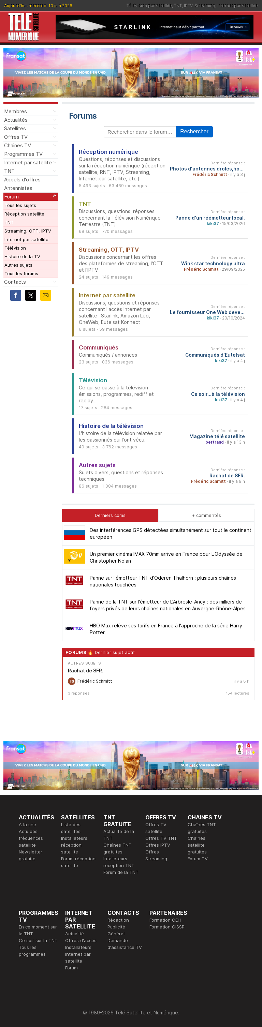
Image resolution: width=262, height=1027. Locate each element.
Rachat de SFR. (227, 475)
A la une (27, 824)
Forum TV (198, 858)
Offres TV (16, 137)
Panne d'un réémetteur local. (210, 218)
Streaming (204, 5)
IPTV (188, 5)
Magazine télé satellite (217, 436)
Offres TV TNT (161, 838)
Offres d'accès (81, 940)
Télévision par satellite (149, 5)
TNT (178, 5)
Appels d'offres (22, 179)
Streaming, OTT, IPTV (27, 231)
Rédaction (118, 920)
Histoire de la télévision (111, 425)
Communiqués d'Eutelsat (215, 355)
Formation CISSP (167, 926)
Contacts (15, 282)
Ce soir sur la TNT (38, 940)
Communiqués (98, 347)
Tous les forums (21, 273)
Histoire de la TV (22, 256)
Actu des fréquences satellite (31, 838)
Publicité (116, 926)
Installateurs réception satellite (74, 844)
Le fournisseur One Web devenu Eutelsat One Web (207, 312)
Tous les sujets (20, 205)
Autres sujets (18, 265)
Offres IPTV (157, 845)
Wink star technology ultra (213, 263)
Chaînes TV (17, 145)
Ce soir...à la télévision (218, 394)
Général (116, 933)
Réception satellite (24, 214)
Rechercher (194, 131)
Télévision (15, 248)
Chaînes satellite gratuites (197, 844)
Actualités (16, 120)
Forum (11, 196)
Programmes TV (23, 154)
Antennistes (18, 188)
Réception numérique (108, 151)
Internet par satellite (237, 5)
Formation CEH (165, 920)
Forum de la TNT (121, 872)
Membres (15, 111)
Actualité (74, 933)
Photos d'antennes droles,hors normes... (207, 169)
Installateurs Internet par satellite (78, 954)
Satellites (15, 128)
